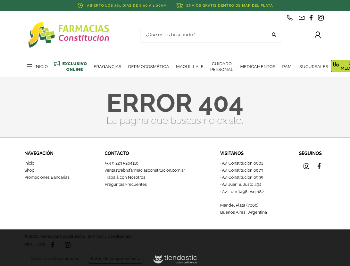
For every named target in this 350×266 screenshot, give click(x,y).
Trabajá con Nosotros (124, 177)
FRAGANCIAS (107, 66)
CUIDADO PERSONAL (222, 66)
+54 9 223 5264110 (121, 163)
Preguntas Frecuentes (125, 184)
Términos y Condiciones (108, 236)
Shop (29, 170)
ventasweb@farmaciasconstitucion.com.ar (144, 170)
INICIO (41, 66)
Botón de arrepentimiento (115, 258)
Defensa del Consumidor (54, 258)
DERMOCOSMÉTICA (148, 66)
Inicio (29, 163)
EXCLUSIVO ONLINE (74, 66)
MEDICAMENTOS (257, 66)
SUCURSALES (313, 66)
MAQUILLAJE (190, 66)
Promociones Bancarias (47, 177)
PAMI (287, 66)
